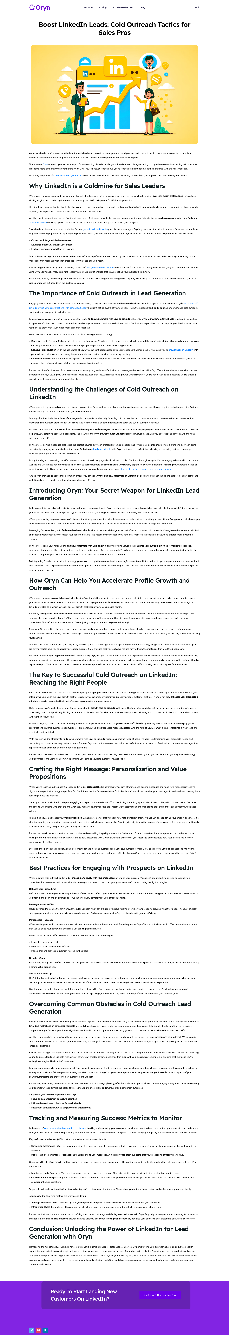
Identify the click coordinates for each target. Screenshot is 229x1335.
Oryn (45, 164)
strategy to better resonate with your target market (146, 469)
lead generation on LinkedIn (100, 267)
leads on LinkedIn (38, 222)
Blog (142, 7)
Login (197, 7)
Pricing (103, 7)
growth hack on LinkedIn (95, 229)
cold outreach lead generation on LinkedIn (65, 1128)
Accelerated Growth (123, 7)
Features (88, 7)
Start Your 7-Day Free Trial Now (160, 1295)
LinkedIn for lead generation (67, 175)
